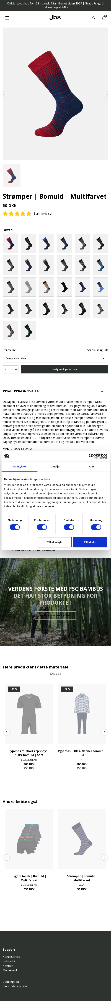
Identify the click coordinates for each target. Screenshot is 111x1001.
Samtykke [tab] (19, 466)
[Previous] (7, 732)
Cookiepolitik (11, 982)
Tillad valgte (54, 542)
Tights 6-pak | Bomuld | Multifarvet (29, 878)
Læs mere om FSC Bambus (55, 615)
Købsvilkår (10, 961)
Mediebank (10, 970)
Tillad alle (90, 542)
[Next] (104, 732)
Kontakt (8, 966)
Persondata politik (15, 986)
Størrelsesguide (97, 350)
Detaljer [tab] (56, 466)
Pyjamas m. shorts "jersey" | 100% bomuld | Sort (29, 753)
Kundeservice (11, 957)
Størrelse (9, 350)
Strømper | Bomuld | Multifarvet (82, 878)
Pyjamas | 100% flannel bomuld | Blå (82, 753)
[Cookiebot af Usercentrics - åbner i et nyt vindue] (91, 456)
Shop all (55, 674)
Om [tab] (91, 466)
